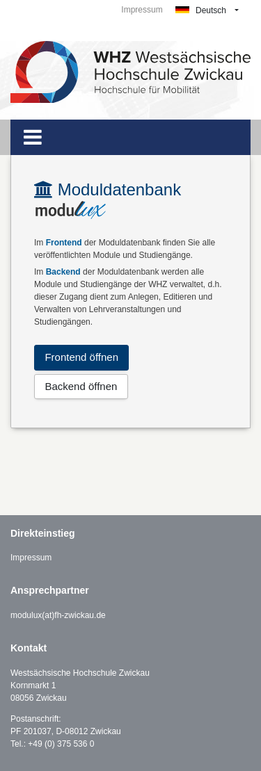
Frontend (64, 242)
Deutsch (200, 10)
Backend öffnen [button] (81, 386)
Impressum (141, 10)
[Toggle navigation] (32, 137)
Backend (63, 272)
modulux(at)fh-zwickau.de (58, 615)
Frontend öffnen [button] (81, 357)
